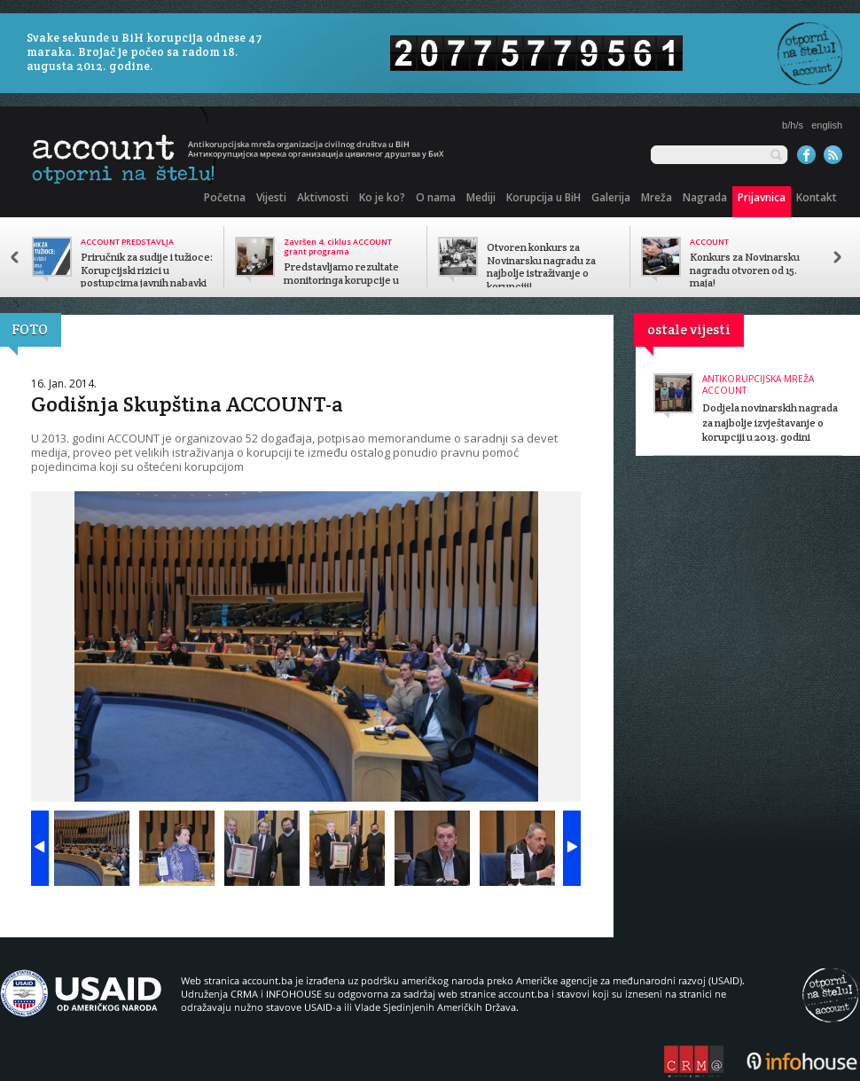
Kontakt (816, 197)
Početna (225, 197)
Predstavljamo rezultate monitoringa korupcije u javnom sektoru (341, 280)
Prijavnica (762, 197)
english (826, 125)
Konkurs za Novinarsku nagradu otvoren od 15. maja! (745, 270)
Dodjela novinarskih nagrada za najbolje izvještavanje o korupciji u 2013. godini (770, 422)
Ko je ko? (382, 197)
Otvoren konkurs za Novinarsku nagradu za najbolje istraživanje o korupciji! (541, 267)
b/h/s (792, 125)
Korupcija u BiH (543, 197)
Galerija (610, 197)
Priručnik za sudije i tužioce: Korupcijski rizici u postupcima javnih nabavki (147, 270)
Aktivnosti (322, 197)
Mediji (481, 197)
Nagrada (705, 197)
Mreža (656, 197)
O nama (436, 197)
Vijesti (271, 197)
